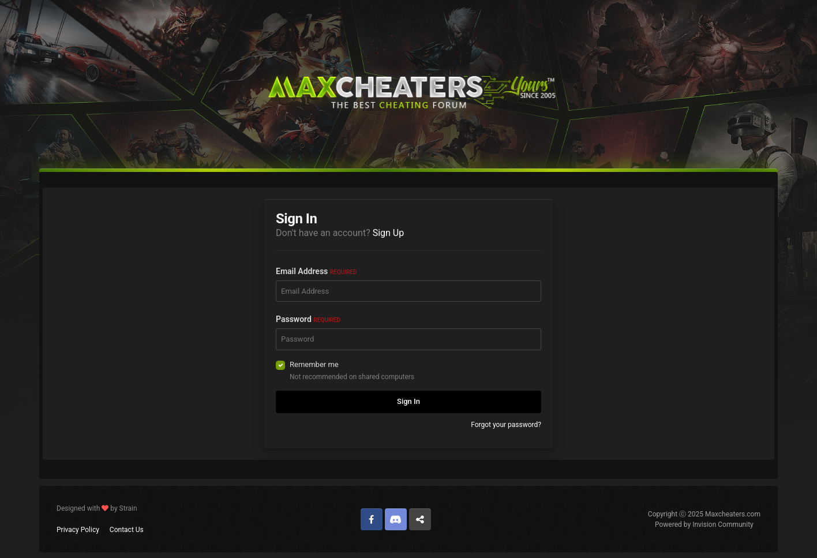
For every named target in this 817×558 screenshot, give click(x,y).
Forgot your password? (506, 425)
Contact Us (127, 530)
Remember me (314, 364)
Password (308, 319)
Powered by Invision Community (704, 524)
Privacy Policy (78, 530)
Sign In (408, 401)
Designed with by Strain (97, 508)
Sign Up (388, 232)
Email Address (316, 271)
